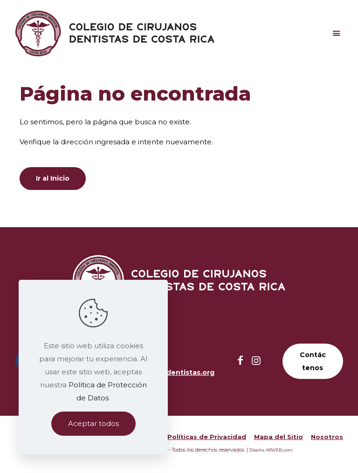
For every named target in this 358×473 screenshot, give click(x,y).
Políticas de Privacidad (206, 436)
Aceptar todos (93, 423)
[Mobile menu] (336, 33)
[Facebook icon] (240, 360)
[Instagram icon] (256, 360)
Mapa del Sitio (278, 436)
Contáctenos (313, 361)
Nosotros (327, 436)
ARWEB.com (279, 450)
